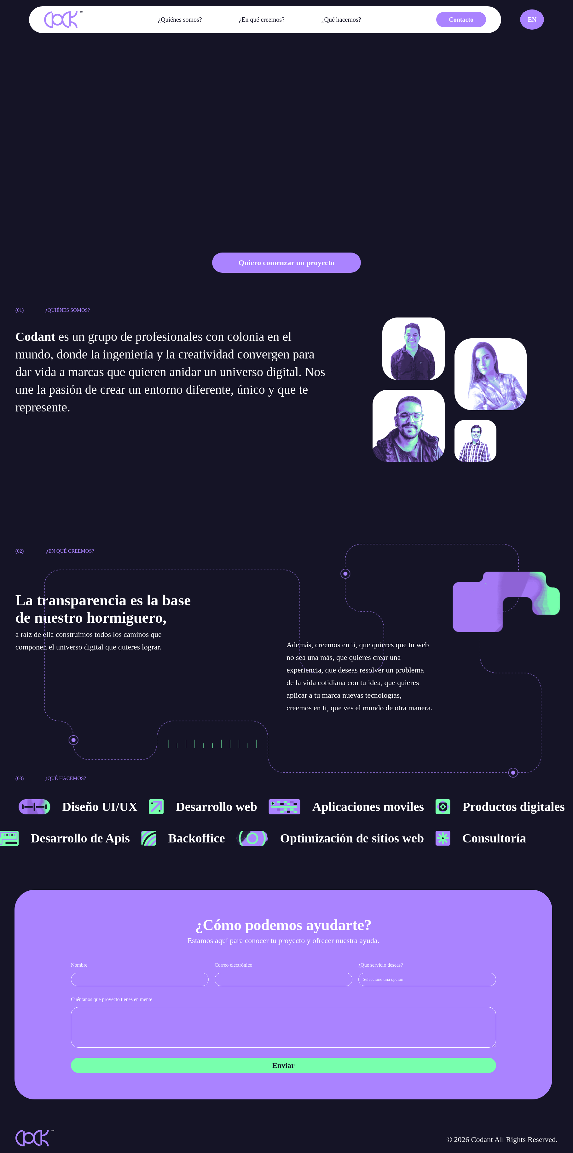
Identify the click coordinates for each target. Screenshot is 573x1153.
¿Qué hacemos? (341, 19)
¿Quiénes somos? (180, 19)
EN (532, 19)
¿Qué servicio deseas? (380, 965)
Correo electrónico (233, 965)
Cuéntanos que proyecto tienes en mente (111, 999)
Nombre (79, 965)
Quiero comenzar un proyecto (287, 263)
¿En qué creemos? (261, 19)
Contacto (461, 19)
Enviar (283, 1065)
